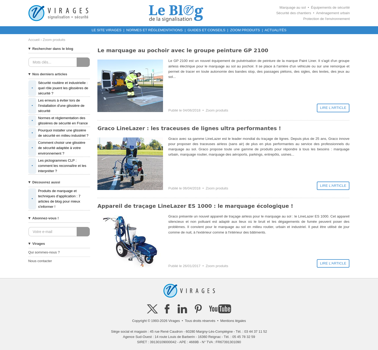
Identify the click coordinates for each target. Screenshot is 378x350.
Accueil (34, 40)
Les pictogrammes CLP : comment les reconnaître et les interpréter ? (57, 166)
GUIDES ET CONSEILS (206, 30)
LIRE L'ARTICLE (333, 108)
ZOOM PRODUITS (245, 30)
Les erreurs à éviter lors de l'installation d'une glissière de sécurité (56, 106)
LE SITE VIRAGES (107, 30)
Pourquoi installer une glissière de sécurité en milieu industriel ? (58, 133)
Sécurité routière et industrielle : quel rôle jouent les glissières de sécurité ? (58, 88)
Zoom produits (217, 110)
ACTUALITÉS (275, 30)
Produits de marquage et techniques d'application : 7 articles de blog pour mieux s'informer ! (54, 199)
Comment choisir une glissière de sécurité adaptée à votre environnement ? (56, 148)
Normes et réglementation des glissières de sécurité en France (58, 120)
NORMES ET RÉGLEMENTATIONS (154, 30)
